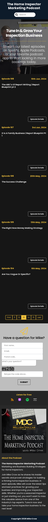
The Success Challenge (14, 181)
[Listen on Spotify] (27, 399)
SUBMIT (24, 382)
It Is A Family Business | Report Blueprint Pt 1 (24, 134)
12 (19, 317)
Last (39, 317)
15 (33, 317)
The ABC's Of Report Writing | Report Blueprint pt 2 (20, 86)
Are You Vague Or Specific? (16, 274)
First (9, 317)
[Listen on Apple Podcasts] (20, 399)
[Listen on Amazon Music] (35, 399)
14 (29, 317)
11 (14, 317)
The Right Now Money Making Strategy (22, 228)
